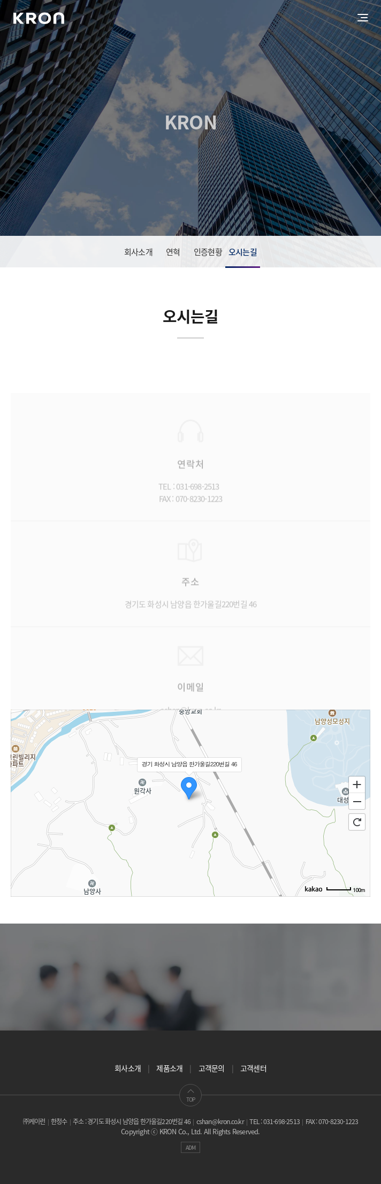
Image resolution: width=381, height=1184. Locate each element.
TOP (190, 1095)
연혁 (173, 252)
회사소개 (138, 252)
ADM (191, 1147)
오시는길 (242, 252)
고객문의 (212, 1068)
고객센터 (253, 1068)
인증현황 (208, 252)
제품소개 (169, 1068)
